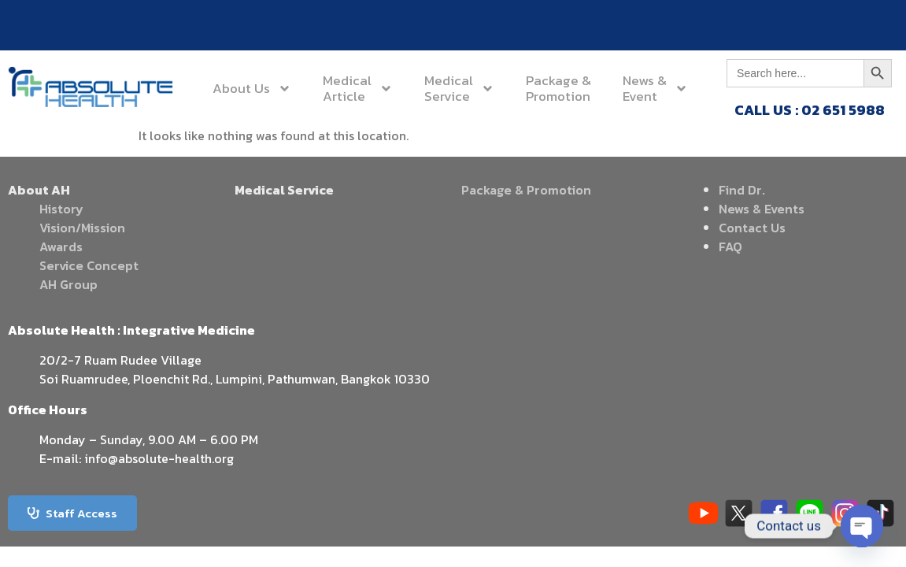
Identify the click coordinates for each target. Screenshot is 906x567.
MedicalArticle (358, 88)
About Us (252, 88)
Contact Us (752, 227)
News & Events (761, 208)
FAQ (730, 246)
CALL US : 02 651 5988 (809, 109)
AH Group (68, 284)
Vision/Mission (82, 227)
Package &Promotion (558, 88)
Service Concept (89, 265)
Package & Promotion (526, 189)
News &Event (655, 88)
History (61, 208)
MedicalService (459, 88)
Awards (61, 246)
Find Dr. (742, 189)
